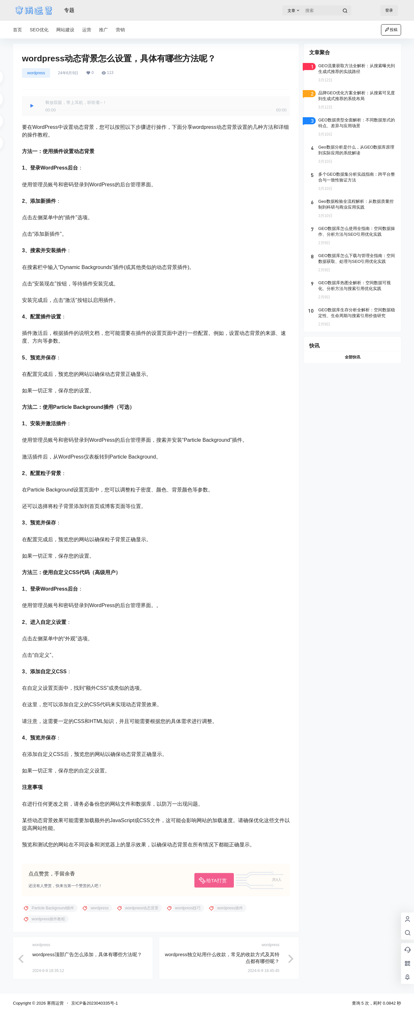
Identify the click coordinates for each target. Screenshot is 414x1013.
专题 (69, 10)
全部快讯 (352, 357)
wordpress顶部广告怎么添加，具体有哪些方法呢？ (87, 954)
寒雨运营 (55, 1003)
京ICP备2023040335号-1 (94, 1003)
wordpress (36, 73)
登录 (389, 10)
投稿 (391, 29)
